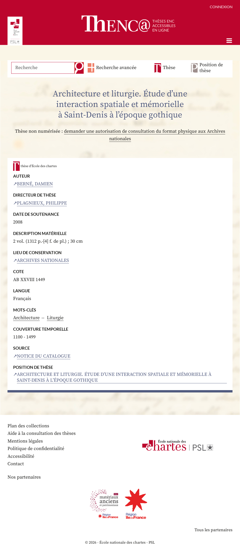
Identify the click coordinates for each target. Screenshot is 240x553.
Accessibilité (21, 456)
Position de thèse (211, 68)
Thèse (169, 68)
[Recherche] (43, 68)
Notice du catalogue (43, 356)
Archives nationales (43, 261)
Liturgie (55, 318)
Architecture (26, 318)
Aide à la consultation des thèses (42, 433)
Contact (16, 464)
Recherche (79, 68)
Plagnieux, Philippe (42, 203)
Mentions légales (25, 441)
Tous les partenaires (213, 530)
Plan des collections (28, 426)
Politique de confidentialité (36, 449)
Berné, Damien (35, 184)
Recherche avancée (116, 68)
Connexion (221, 6)
